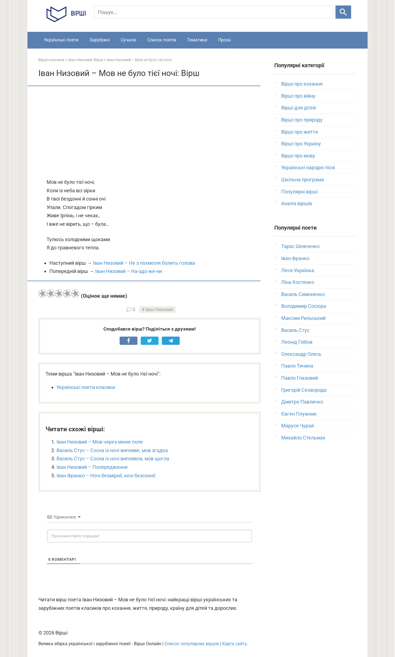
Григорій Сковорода (304, 390)
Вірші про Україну (301, 143)
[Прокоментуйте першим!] (149, 536)
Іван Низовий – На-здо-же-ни (128, 271)
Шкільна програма (302, 179)
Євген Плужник (299, 414)
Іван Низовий (159, 309)
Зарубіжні (99, 40)
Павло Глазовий (299, 378)
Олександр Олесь (301, 354)
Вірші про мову (298, 156)
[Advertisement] (149, 132)
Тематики (197, 40)
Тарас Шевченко (300, 246)
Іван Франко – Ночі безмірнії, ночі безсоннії (106, 475)
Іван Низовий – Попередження (92, 467)
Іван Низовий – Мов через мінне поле (100, 442)
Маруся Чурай (297, 425)
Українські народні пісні (308, 167)
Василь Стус (295, 330)
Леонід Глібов (296, 342)
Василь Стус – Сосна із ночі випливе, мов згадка (112, 450)
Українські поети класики (86, 387)
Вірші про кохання (302, 84)
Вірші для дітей (298, 108)
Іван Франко (295, 258)
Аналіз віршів (296, 203)
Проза (224, 40)
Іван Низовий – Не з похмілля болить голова (144, 263)
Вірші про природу (302, 120)
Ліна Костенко (297, 282)
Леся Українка (297, 270)
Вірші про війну (298, 96)
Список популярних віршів (192, 643)
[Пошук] (213, 12)
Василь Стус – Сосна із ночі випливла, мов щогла (113, 458)
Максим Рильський (303, 318)
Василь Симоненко (303, 294)
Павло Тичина (297, 366)
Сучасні (128, 40)
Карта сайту (234, 643)
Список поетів (161, 40)
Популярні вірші (299, 191)
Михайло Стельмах (303, 438)
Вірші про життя (299, 132)
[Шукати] (343, 12)
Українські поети (61, 40)
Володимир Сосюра (303, 306)
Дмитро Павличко (302, 402)
